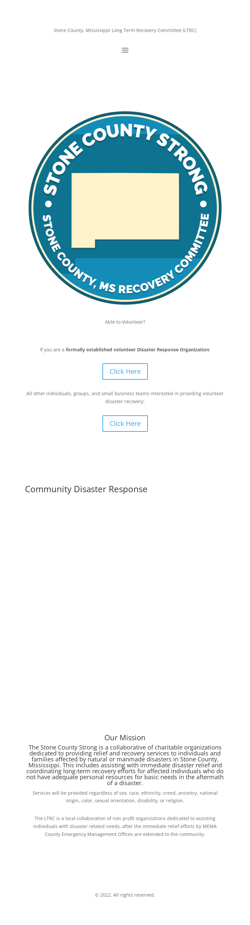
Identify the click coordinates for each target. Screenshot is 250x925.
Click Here (125, 371)
